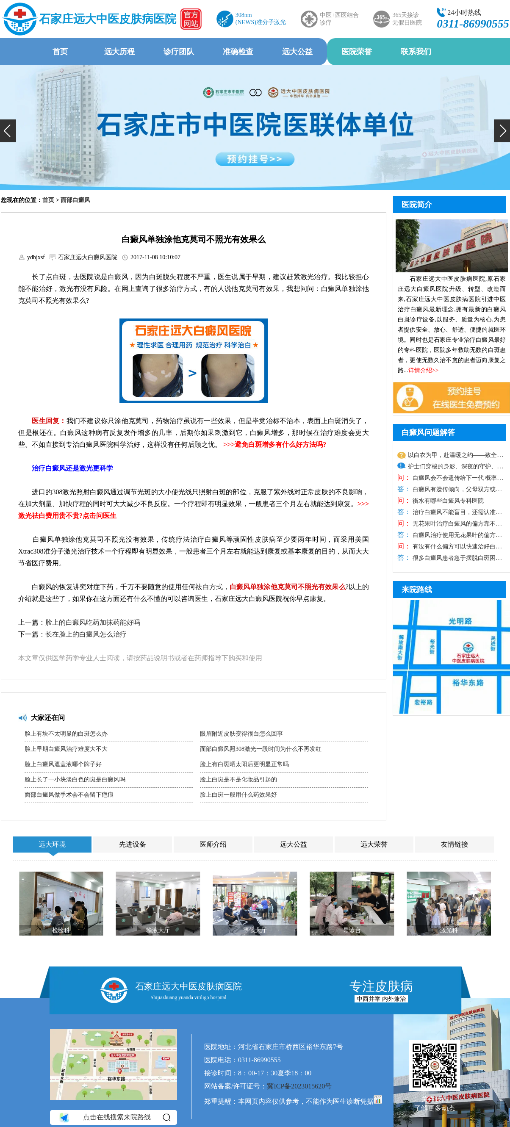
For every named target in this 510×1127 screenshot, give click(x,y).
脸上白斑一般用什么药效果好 (238, 795)
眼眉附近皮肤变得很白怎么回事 (241, 734)
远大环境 (52, 844)
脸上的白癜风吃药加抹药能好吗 (92, 622)
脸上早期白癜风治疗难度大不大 (66, 749)
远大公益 (297, 51)
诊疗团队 (179, 51)
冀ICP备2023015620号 (299, 1086)
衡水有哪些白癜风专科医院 (447, 501)
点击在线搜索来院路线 (114, 1117)
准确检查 (238, 51)
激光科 (449, 930)
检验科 (61, 930)
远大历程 (119, 51)
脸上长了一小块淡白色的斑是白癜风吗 (75, 779)
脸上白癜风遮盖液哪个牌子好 (63, 764)
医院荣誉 (356, 51)
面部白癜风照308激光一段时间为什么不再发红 (261, 749)
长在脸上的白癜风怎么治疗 (86, 634)
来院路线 (417, 589)
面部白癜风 (75, 200)
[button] (8, 130)
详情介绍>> (423, 370)
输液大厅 (158, 930)
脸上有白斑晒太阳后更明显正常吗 (244, 764)
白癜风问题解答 (428, 432)
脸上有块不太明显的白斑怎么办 (66, 734)
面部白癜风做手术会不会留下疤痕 (69, 795)
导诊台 (352, 930)
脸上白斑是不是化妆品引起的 (238, 779)
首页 (60, 51)
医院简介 (417, 204)
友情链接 (454, 844)
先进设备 (132, 844)
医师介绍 (213, 844)
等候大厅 (255, 930)
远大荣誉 (374, 844)
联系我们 (416, 51)
